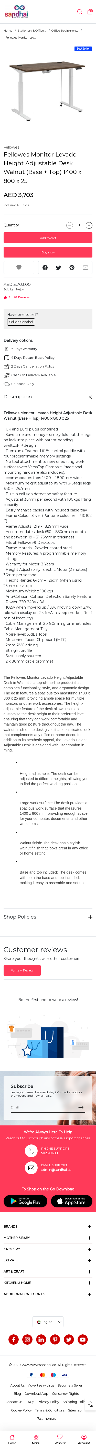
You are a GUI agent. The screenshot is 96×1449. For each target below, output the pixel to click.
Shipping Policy (75, 1402)
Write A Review (22, 970)
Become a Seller (70, 1385)
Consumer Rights (65, 1394)
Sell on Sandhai (21, 322)
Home (8, 30)
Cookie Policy (21, 1410)
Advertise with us (41, 1385)
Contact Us (13, 1402)
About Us (17, 1385)
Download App (36, 1394)
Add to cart (48, 238)
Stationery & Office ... (32, 30)
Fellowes (11, 147)
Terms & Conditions (50, 1410)
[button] (80, 12)
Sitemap (75, 1410)
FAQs (30, 1402)
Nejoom (21, 289)
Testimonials (46, 1418)
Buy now (48, 252)
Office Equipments (64, 30)
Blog (17, 1394)
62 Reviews (22, 297)
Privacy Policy (48, 1402)
